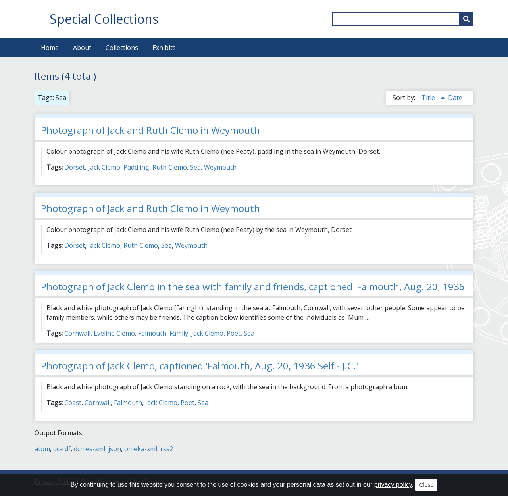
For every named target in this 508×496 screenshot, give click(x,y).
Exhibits (164, 47)
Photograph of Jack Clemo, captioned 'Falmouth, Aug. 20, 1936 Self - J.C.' (199, 365)
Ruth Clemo (169, 167)
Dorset (74, 167)
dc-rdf (62, 448)
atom (42, 448)
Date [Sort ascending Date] (455, 97)
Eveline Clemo (114, 333)
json (114, 448)
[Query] (402, 19)
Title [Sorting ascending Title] (429, 97)
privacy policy (393, 484)
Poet (234, 333)
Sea (195, 167)
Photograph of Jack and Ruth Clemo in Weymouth (150, 130)
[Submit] (466, 19)
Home (50, 47)
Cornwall (77, 333)
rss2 (166, 448)
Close (426, 485)
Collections (122, 47)
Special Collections (104, 18)
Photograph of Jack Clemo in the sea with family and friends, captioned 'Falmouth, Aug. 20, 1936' (254, 286)
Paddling (136, 167)
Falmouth (152, 333)
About (82, 47)
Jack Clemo (104, 167)
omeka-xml (140, 448)
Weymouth (220, 167)
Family (178, 333)
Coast (72, 402)
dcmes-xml (89, 448)
